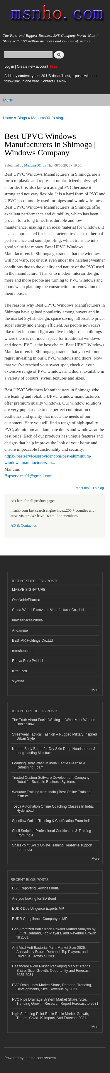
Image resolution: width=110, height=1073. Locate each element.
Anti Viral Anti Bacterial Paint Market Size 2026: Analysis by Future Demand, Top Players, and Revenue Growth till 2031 (50, 952)
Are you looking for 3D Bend (34, 898)
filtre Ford (19, 671)
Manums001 (33, 165)
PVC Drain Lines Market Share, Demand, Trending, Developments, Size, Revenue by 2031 (52, 987)
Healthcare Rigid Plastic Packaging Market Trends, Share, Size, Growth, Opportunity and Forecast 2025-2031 (51, 970)
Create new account (33, 66)
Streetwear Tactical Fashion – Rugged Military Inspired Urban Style (54, 736)
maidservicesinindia (27, 620)
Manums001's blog (47, 118)
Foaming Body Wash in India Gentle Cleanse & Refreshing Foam (48, 765)
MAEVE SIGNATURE (28, 590)
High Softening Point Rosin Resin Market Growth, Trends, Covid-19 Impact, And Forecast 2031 (50, 1016)
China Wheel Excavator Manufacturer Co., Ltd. (48, 610)
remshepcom (22, 651)
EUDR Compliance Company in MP (39, 919)
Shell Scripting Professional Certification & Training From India (51, 833)
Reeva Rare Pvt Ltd (27, 661)
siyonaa (18, 681)
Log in (9, 66)
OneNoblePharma (26, 600)
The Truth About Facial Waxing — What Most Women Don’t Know (53, 722)
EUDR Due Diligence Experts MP (38, 908)
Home (8, 118)
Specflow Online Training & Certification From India (52, 821)
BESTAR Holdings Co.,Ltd (32, 640)
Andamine (20, 630)
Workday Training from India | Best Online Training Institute (51, 794)
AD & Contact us (24, 525)
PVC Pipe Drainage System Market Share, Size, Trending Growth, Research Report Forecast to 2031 (55, 1001)
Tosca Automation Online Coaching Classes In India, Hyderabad (53, 808)
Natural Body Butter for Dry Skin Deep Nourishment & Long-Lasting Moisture (54, 751)
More (95, 690)
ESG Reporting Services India (35, 888)
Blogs (22, 118)
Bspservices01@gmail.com (28, 475)
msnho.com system (40, 1058)
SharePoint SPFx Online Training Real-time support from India (52, 847)
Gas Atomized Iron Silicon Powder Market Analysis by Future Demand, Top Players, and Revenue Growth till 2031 (54, 933)
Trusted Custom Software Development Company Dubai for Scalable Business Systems (50, 780)
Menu (8, 100)
